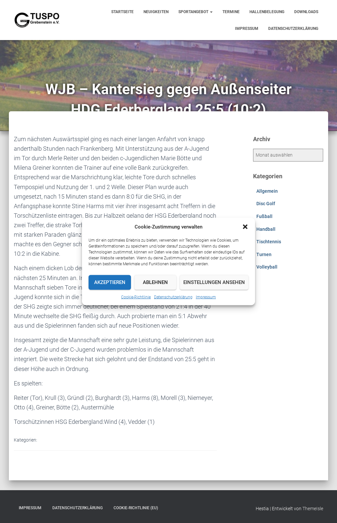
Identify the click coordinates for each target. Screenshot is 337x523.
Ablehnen (155, 282)
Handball (265, 229)
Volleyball (266, 267)
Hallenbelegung (266, 12)
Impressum (206, 296)
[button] (245, 226)
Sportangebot (195, 12)
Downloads (306, 12)
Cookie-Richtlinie (136, 296)
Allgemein (267, 191)
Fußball (264, 216)
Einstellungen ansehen (214, 282)
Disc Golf (265, 203)
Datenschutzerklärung (173, 296)
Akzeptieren (109, 282)
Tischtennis (268, 241)
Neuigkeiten (155, 12)
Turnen (264, 254)
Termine (231, 12)
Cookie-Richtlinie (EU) (136, 508)
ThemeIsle (312, 508)
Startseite (122, 12)
